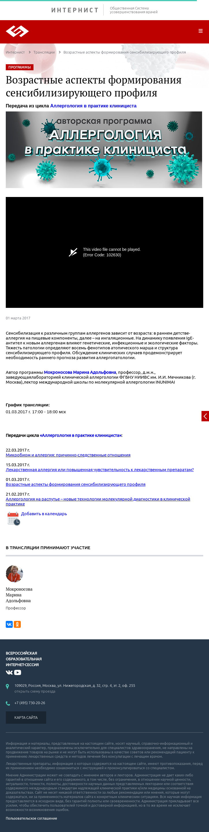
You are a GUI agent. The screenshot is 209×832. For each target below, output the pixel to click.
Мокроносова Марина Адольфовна (80, 372)
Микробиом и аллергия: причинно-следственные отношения (68, 454)
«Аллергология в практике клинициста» (80, 435)
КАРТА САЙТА (26, 717)
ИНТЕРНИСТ (78, 10)
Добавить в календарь (36, 513)
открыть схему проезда (34, 691)
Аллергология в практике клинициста (93, 105)
